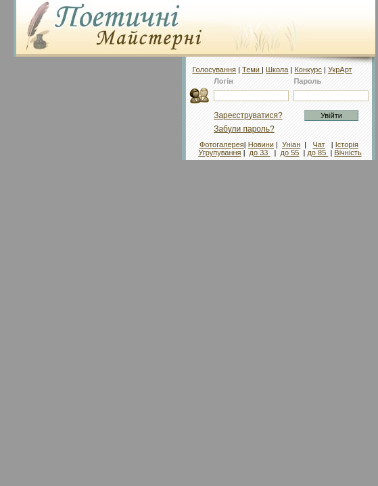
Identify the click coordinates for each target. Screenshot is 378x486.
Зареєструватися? (248, 115)
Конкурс (308, 69)
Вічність (347, 152)
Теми (252, 69)
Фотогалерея (221, 144)
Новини (261, 144)
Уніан (291, 144)
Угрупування (219, 152)
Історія (346, 144)
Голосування (214, 69)
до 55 (290, 152)
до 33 (260, 152)
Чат (318, 144)
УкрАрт (340, 69)
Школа (277, 69)
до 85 (317, 152)
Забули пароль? (244, 129)
